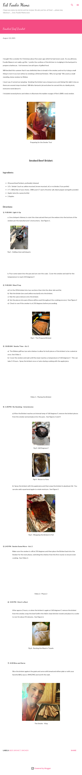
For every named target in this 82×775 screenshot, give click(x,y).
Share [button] (73, 750)
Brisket (17, 750)
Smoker (24, 750)
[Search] (72, 4)
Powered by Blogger (41, 768)
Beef (11, 750)
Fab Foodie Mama (16, 4)
